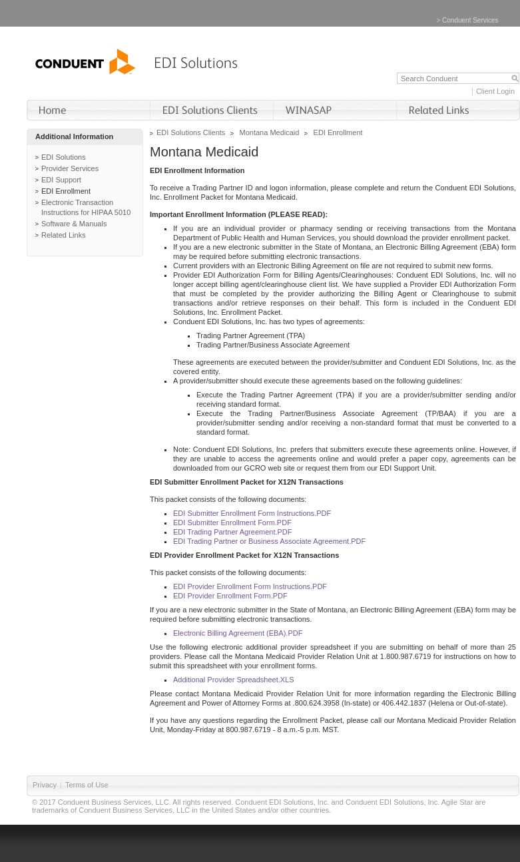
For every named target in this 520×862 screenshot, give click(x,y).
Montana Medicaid (270, 132)
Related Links (63, 235)
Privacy (45, 785)
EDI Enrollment (66, 191)
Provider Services (70, 168)
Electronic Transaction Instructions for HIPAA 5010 (85, 207)
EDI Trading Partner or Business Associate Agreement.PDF (269, 541)
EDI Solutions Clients (190, 132)
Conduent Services (470, 20)
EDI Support (61, 180)
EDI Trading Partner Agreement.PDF (232, 532)
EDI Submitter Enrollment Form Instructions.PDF (252, 513)
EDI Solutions (63, 157)
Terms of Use (87, 785)
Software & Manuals (74, 224)
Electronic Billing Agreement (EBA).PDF (237, 633)
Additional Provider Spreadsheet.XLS (233, 680)
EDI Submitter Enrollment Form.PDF (232, 523)
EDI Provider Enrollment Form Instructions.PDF (250, 586)
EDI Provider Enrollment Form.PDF (230, 596)
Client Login (495, 91)
